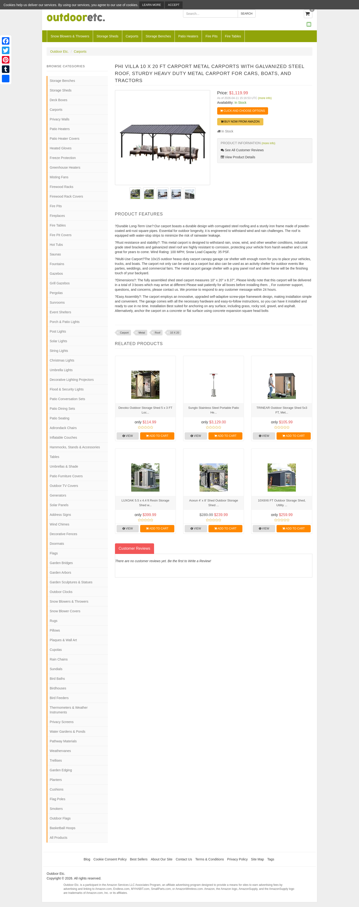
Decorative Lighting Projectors (72, 380)
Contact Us (184, 859)
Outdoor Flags (60, 818)
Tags (270, 859)
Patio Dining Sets (62, 408)
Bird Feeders (59, 698)
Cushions (56, 789)
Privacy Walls (59, 119)
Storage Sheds (107, 36)
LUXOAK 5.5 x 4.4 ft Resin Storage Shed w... (145, 503)
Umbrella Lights (61, 370)
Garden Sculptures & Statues (71, 582)
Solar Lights (58, 341)
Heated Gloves (61, 148)
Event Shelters (60, 312)
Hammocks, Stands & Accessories (75, 447)
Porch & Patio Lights (65, 322)
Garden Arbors (60, 572)
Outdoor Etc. (59, 51)
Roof (157, 332)
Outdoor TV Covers (64, 486)
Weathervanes (60, 751)
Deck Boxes (58, 100)
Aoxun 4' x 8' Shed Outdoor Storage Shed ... (213, 503)
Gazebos (56, 273)
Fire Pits (211, 36)
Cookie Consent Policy (110, 859)
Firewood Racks (61, 187)
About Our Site (161, 859)
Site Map (257, 859)
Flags (54, 553)
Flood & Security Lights (67, 389)
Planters (56, 780)
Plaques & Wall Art (63, 640)
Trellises (56, 760)
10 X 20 (174, 332)
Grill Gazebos (60, 283)
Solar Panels (59, 505)
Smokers (56, 809)
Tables (54, 457)
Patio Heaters (188, 36)
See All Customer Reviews (242, 150)
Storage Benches (158, 36)
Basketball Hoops (62, 828)
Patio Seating (59, 418)
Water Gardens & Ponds (67, 731)
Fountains (57, 264)
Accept (174, 5)
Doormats (57, 543)
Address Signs (60, 515)
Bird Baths (57, 678)
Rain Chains (59, 659)
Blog (87, 859)
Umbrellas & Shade (64, 466)
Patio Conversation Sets (67, 399)
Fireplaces (57, 216)
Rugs (53, 621)
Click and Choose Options (242, 110)
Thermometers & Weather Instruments (69, 710)
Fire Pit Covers (61, 235)
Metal (142, 332)
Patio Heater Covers (64, 138)
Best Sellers (139, 859)
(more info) (265, 98)
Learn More (151, 5)
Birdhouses (58, 688)
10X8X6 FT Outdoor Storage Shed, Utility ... (282, 503)
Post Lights (58, 331)
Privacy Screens (61, 722)
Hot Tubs (56, 245)
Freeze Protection (63, 158)
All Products (58, 837)
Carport (124, 332)
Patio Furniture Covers (66, 476)
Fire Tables (233, 36)
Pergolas (56, 293)
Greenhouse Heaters (65, 167)
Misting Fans (59, 177)
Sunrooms (57, 302)
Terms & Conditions (209, 859)
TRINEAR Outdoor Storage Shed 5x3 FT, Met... (282, 410)
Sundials (56, 669)
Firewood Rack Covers (66, 196)
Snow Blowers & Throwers (70, 36)
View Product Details (238, 157)
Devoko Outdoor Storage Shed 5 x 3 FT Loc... (145, 410)
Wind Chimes (59, 524)
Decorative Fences (63, 534)
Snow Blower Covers (65, 611)
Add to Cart (157, 436)
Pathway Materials (63, 741)
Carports (132, 36)
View (127, 436)
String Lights (59, 351)
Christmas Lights (62, 360)
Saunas (55, 254)
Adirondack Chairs (63, 428)
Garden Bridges (61, 563)
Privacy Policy (237, 859)
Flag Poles (57, 799)
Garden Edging (61, 770)
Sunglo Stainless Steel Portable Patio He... (213, 410)
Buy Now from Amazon (240, 121)
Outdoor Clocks (61, 592)
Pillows (55, 630)
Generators (58, 495)
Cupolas (56, 650)
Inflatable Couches (63, 437)
